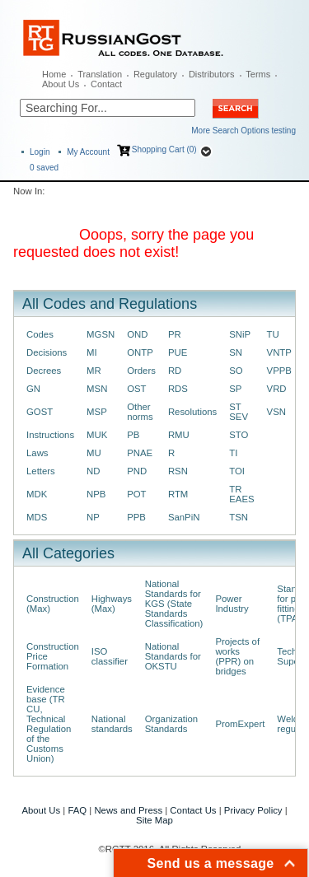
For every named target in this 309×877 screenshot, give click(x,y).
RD (174, 371)
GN (33, 389)
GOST (39, 412)
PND (137, 471)
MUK (97, 435)
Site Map (154, 820)
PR (174, 334)
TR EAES (241, 494)
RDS (178, 389)
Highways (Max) (111, 603)
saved (44, 167)
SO (235, 371)
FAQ (77, 810)
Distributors (212, 74)
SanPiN (184, 517)
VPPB (279, 371)
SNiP (239, 334)
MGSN (101, 334)
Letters (40, 471)
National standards (112, 724)
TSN (238, 517)
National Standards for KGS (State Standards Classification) (174, 603)
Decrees (43, 371)
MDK (36, 494)
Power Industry (231, 603)
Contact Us (193, 810)
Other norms (140, 412)
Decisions (46, 352)
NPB (96, 494)
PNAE (139, 453)
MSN (97, 389)
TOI (237, 471)
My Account (88, 151)
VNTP (279, 352)
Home (54, 74)
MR (94, 371)
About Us (60, 84)
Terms (258, 74)
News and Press (128, 810)
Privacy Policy (253, 810)
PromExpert (240, 724)
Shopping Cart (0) (164, 149)
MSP (97, 412)
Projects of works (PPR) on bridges (237, 656)
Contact (106, 84)
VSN (276, 412)
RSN (178, 471)
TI (233, 453)
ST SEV (238, 412)
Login (39, 151)
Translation (99, 74)
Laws (37, 453)
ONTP (140, 352)
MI (92, 352)
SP (235, 389)
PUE (177, 352)
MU (94, 453)
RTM (178, 494)
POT (136, 494)
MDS (36, 517)
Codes (40, 334)
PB (133, 435)
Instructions (50, 435)
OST (136, 389)
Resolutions (192, 412)
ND (93, 471)
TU (273, 334)
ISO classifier (109, 656)
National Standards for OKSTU (173, 656)
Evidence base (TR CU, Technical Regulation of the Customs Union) (48, 723)
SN (235, 352)
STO (238, 435)
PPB (136, 517)
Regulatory (155, 74)
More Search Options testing (243, 130)
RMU (179, 435)
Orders (141, 371)
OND (137, 334)
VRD (277, 389)
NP (93, 517)
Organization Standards (171, 724)
